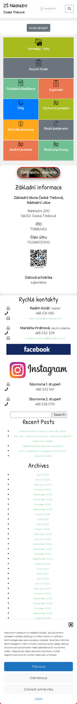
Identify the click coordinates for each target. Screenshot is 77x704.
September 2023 (43, 613)
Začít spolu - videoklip (39, 172)
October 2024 (42, 553)
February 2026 (43, 484)
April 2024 (42, 578)
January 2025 (42, 539)
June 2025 (43, 519)
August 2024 (43, 563)
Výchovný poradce (56, 105)
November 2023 (42, 603)
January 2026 (42, 489)
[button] (71, 625)
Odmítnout (38, 678)
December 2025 (42, 494)
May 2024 (43, 573)
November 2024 (42, 548)
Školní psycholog (56, 147)
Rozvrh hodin (38, 65)
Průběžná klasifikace (20, 85)
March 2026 (43, 479)
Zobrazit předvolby (38, 689)
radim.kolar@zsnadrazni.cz (45, 318)
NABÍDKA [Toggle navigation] (48, 9)
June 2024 (42, 568)
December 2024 (42, 543)
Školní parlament (56, 125)
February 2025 (42, 534)
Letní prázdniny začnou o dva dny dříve (42, 431)
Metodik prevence (21, 126)
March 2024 (42, 583)
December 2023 (42, 598)
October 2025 (42, 504)
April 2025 (43, 524)
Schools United (42, 455)
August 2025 (42, 514)
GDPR (39, 698)
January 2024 (42, 593)
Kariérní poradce (20, 147)
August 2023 (43, 618)
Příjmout (38, 667)
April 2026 (42, 474)
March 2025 (43, 529)
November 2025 (42, 499)
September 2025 (43, 509)
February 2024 (43, 588)
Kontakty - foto (38, 45)
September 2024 (43, 558)
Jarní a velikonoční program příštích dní (43, 450)
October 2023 (42, 608)
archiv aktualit (38, 28)
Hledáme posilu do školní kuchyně (43, 446)
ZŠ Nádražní (15, 8)
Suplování (56, 86)
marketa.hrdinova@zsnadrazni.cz (45, 338)
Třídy (20, 105)
